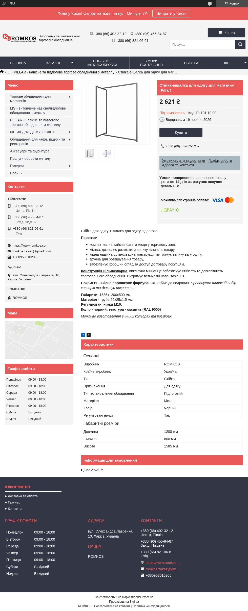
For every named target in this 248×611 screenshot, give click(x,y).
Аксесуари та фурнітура (29, 151)
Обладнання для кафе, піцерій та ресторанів (37, 141)
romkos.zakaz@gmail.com (31, 251)
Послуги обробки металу (30, 158)
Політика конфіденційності (151, 606)
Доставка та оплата (23, 496)
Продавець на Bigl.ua (124, 601)
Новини (16, 173)
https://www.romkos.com (30, 245)
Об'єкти (191, 63)
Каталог (53, 63)
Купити (181, 132)
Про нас (14, 502)
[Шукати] (240, 44)
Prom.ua (147, 597)
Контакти (15, 509)
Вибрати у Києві (171, 13)
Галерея (17, 166)
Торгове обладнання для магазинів (30, 98)
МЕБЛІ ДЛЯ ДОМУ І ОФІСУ (32, 132)
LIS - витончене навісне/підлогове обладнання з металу (38, 110)
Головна (18, 63)
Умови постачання (151, 63)
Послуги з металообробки (102, 63)
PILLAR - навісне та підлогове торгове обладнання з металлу (64, 72)
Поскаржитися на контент (112, 606)
